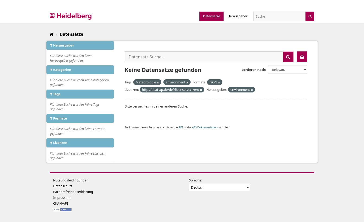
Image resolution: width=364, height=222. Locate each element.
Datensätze (211, 16)
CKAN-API (60, 203)
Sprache (195, 180)
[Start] (52, 34)
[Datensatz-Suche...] (204, 56)
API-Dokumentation (205, 127)
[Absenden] (310, 16)
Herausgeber (237, 16)
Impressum (62, 197)
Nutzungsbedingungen (70, 180)
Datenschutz (62, 186)
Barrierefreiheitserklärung (73, 192)
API (181, 127)
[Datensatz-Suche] (279, 16)
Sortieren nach (253, 69)
